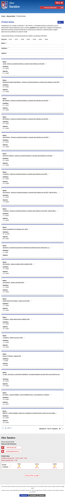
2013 (10, 39)
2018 (22, 39)
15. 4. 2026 (6, 399)
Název (3, 43)
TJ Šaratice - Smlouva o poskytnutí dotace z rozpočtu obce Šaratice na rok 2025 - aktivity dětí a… (31, 211)
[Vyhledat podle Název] (32, 45)
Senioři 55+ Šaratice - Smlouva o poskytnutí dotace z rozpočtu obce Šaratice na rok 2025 (29, 155)
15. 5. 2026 (6, 385)
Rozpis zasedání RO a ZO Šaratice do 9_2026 (16, 229)
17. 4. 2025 (6, 197)
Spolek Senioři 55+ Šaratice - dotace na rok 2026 (17, 301)
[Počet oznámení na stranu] (60, 429)
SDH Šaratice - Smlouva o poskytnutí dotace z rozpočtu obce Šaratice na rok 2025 (27, 137)
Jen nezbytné (33, 495)
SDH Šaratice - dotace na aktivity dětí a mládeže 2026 (19, 264)
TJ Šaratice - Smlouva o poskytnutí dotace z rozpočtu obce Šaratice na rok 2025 (26, 174)
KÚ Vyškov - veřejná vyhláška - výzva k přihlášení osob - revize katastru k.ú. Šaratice (27, 394)
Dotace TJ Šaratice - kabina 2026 (13, 356)
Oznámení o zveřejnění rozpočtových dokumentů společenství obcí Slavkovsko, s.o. (27, 247)
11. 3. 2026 (6, 269)
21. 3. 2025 (6, 68)
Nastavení (41, 495)
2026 (46, 39)
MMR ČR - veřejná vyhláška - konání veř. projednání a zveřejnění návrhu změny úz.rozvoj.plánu (30, 413)
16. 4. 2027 (6, 404)
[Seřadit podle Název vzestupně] (7, 42)
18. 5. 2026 (6, 422)
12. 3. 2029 (6, 273)
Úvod (3, 16)
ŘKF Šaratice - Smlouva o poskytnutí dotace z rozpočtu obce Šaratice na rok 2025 (27, 100)
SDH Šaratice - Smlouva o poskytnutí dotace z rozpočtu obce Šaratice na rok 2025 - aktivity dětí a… (31, 192)
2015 (16, 39)
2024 (34, 39)
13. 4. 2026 (6, 381)
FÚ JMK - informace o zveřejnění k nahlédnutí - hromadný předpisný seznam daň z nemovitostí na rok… (31, 375)
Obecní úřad (11, 16)
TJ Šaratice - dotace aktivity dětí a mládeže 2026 (17, 319)
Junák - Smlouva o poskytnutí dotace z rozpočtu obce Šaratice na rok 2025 (25, 63)
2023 (28, 39)
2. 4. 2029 (5, 365)
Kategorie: (4, 39)
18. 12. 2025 (6, 234)
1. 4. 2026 (5, 360)
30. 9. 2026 (6, 238)
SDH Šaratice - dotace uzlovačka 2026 (14, 282)
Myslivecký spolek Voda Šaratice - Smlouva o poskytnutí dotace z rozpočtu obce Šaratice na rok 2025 (32, 82)
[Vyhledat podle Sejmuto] (32, 56)
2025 (40, 39)
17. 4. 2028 (6, 202)
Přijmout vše (24, 495)
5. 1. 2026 (5, 252)
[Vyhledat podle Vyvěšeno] (32, 51)
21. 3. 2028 (6, 73)
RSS (60, 22)
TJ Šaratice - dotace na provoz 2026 (14, 337)
